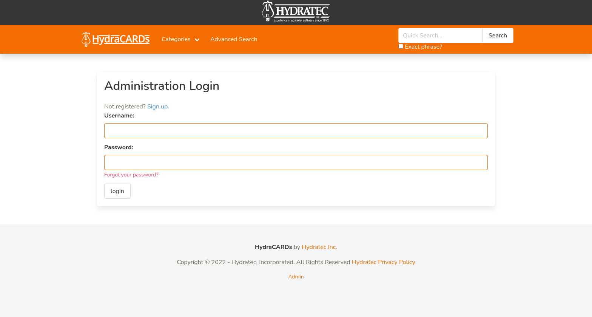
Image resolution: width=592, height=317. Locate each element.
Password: (118, 147)
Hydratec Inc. (319, 247)
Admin (296, 276)
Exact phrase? (420, 47)
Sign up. (158, 106)
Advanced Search (233, 39)
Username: (119, 115)
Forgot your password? (131, 174)
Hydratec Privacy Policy (383, 262)
